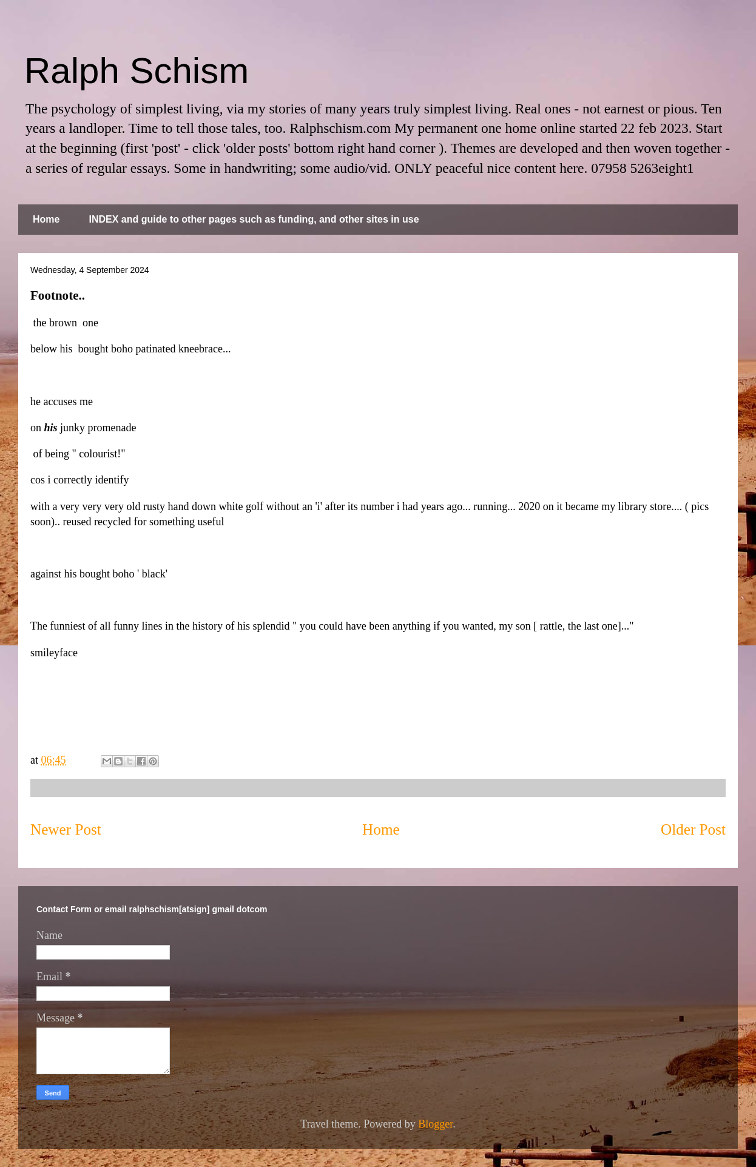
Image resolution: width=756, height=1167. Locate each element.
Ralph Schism (136, 70)
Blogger (435, 1124)
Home (46, 219)
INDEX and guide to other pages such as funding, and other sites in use (254, 219)
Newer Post (65, 829)
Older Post (693, 829)
